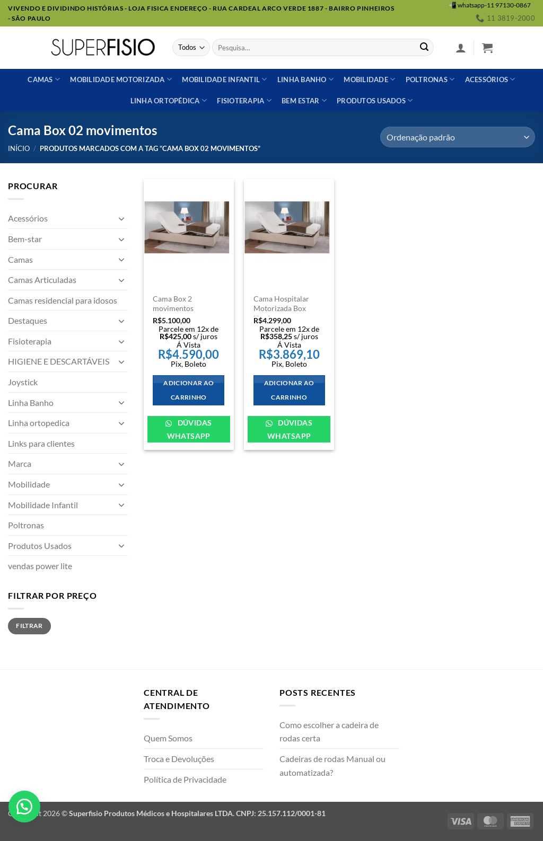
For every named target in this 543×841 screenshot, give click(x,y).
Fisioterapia (244, 100)
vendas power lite (40, 566)
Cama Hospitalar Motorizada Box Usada (281, 308)
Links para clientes (41, 443)
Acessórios (490, 79)
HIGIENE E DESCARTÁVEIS (58, 361)
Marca (19, 463)
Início (19, 148)
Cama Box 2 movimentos (173, 303)
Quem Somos (168, 738)
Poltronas (430, 79)
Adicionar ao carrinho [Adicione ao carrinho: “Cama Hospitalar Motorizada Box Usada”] (289, 390)
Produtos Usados (40, 546)
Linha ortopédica (168, 100)
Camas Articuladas (42, 280)
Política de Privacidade (185, 779)
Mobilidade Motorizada (121, 79)
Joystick (23, 382)
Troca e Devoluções (179, 759)
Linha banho (305, 79)
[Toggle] (121, 218)
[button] (461, 47)
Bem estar (304, 100)
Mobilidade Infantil (224, 79)
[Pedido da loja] (457, 137)
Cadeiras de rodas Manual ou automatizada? (332, 765)
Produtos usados (375, 100)
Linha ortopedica (38, 423)
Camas (44, 79)
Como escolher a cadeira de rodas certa (329, 731)
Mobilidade (369, 79)
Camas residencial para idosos (62, 300)
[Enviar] (424, 48)
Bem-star (25, 239)
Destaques (27, 320)
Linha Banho (31, 402)
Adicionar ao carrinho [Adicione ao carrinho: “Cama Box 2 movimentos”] (188, 390)
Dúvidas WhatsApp (189, 429)
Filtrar (29, 626)
